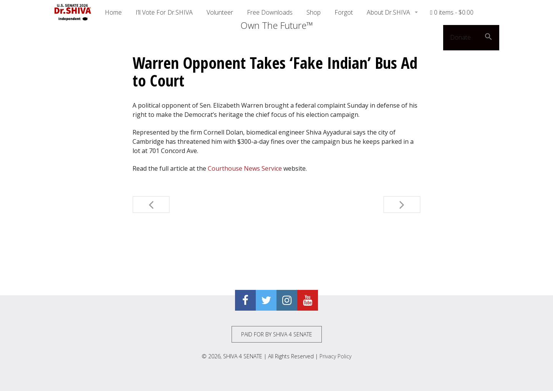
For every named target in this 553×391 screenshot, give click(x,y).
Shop (313, 12)
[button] (488, 37)
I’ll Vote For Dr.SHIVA (164, 12)
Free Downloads (270, 12)
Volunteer (220, 12)
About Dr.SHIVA (389, 12)
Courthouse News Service (245, 168)
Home (113, 12)
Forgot (343, 12)
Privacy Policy (335, 356)
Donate (460, 37)
